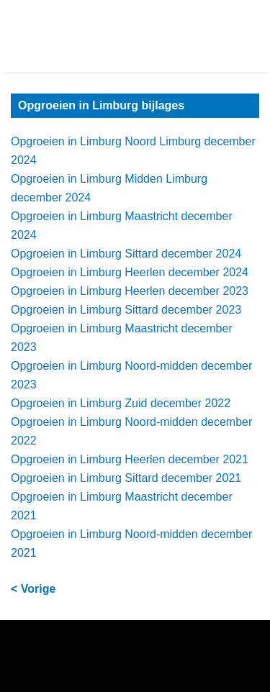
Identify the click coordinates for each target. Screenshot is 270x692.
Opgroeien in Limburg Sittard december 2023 (126, 310)
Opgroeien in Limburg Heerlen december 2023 (129, 291)
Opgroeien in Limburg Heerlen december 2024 (129, 272)
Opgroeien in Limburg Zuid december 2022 (120, 403)
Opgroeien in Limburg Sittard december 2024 (126, 253)
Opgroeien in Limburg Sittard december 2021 (126, 478)
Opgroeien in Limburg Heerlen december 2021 (129, 459)
